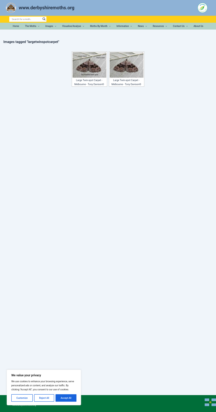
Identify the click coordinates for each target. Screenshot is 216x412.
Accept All (66, 398)
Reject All (44, 398)
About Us (193, 26)
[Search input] (26, 19)
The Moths (36, 26)
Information (123, 26)
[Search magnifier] (44, 19)
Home (21, 26)
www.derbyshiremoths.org (46, 7)
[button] (42, 26)
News (140, 26)
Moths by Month (101, 26)
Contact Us (176, 26)
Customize (22, 398)
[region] (44, 387)
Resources (157, 26)
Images (53, 26)
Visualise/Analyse (75, 26)
